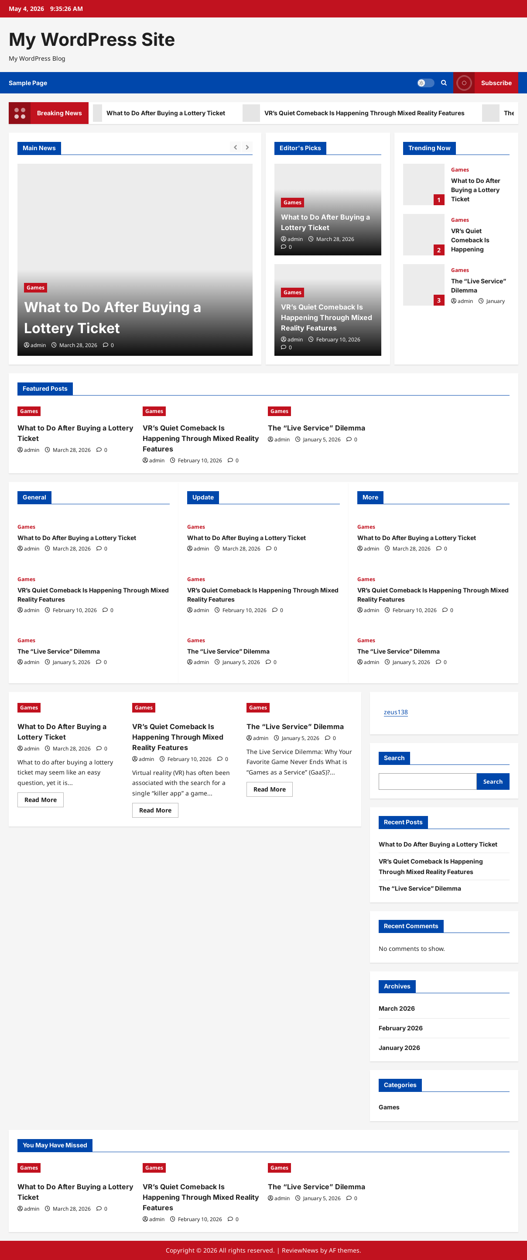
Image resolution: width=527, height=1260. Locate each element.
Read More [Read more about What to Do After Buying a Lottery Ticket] (44, 801)
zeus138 (396, 712)
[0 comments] (108, 345)
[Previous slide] (235, 146)
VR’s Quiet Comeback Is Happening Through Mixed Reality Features (360, 113)
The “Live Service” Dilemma (424, 285)
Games (35, 287)
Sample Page (28, 82)
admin (38, 345)
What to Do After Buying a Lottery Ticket (161, 113)
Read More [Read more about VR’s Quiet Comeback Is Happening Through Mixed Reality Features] (158, 812)
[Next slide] (247, 146)
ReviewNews (300, 1250)
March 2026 (397, 1008)
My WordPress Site (92, 39)
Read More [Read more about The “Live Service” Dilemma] (273, 791)
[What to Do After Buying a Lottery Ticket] (135, 260)
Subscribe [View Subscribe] (482, 82)
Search (394, 757)
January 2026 (399, 1047)
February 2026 (401, 1028)
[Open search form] (444, 82)
